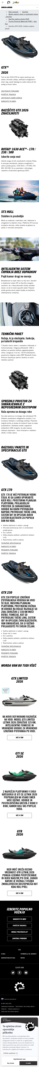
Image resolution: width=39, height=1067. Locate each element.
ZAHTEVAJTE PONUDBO (10, 91)
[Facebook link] (19, 972)
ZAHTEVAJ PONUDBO (19, 938)
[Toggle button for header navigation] (2, 2)
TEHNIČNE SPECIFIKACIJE (11, 543)
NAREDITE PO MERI (8, 101)
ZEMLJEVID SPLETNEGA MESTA (10, 1011)
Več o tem (19, 737)
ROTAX (23, 958)
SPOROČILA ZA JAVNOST (28, 954)
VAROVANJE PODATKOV (7, 1006)
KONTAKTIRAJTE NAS (8, 958)
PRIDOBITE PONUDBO (9, 550)
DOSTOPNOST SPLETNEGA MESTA (25, 1006)
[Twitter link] (13, 972)
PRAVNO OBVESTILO (13, 1009)
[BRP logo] (8, 2)
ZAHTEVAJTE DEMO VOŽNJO (11, 98)
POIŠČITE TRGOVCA (8, 95)
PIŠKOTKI (4, 1009)
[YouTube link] (26, 972)
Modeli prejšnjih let (19, 932)
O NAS (3, 954)
